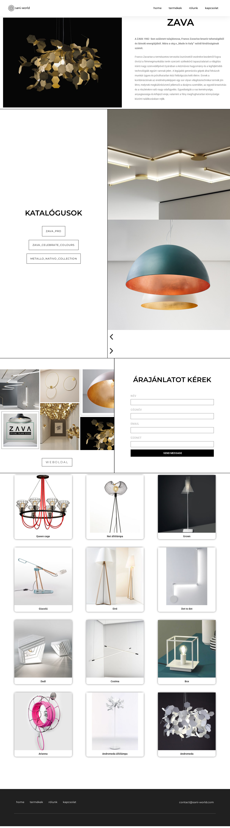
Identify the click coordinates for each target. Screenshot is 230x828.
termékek (175, 8)
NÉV (133, 396)
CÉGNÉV (136, 409)
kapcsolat (211, 8)
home (157, 8)
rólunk (193, 8)
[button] (169, 337)
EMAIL (135, 423)
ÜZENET (136, 437)
